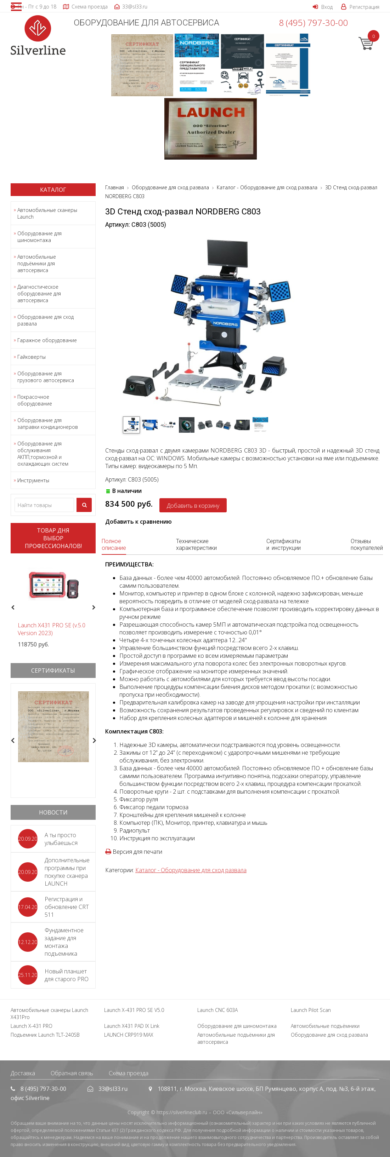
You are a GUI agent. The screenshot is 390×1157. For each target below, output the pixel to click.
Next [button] (96, 607)
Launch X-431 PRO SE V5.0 (134, 1010)
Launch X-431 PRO (31, 1026)
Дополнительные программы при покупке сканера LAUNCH (67, 871)
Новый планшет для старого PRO (67, 975)
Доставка (23, 1073)
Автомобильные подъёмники (325, 1026)
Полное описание (114, 544)
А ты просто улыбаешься (61, 839)
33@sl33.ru (113, 1089)
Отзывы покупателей (367, 544)
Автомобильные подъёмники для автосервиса (36, 263)
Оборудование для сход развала (45, 320)
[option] (53, 603)
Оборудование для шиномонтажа (39, 236)
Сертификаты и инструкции (283, 544)
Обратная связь (72, 1073)
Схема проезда (128, 1073)
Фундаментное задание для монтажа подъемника (64, 941)
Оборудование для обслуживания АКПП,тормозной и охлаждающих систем (42, 453)
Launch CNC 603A (217, 1010)
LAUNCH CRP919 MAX (128, 1034)
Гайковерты (31, 356)
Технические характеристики (196, 544)
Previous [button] (11, 607)
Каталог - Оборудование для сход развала (191, 870)
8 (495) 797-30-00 (313, 22)
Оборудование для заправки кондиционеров (47, 423)
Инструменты (33, 480)
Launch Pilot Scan (311, 1010)
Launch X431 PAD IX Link (131, 1026)
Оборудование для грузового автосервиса (45, 377)
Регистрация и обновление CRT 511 (67, 907)
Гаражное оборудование (47, 340)
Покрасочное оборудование (34, 400)
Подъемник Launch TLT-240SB (45, 1034)
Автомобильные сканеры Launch (47, 213)
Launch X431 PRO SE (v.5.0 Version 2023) (51, 629)
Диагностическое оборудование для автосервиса (39, 293)
